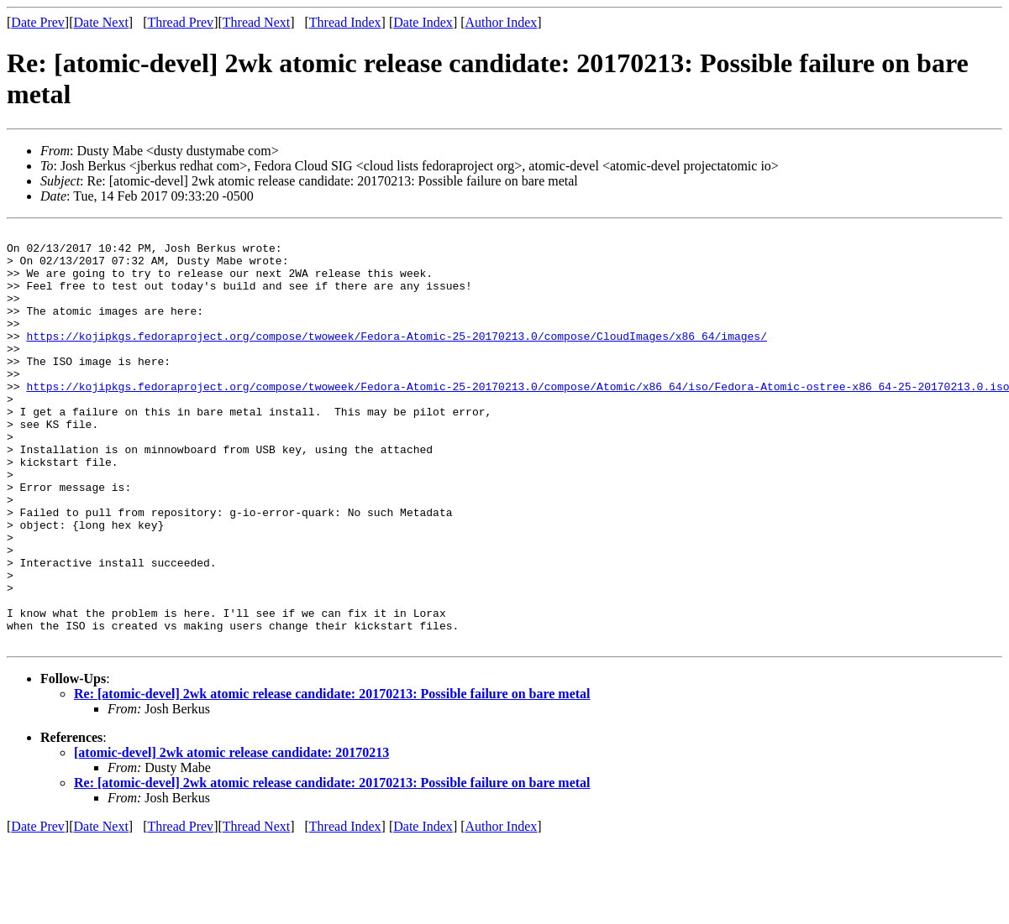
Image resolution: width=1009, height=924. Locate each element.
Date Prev (38, 22)
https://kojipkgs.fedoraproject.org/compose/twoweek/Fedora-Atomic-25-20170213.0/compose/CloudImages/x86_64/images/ (396, 358)
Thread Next (256, 22)
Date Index (423, 22)
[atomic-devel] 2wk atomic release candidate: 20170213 (231, 835)
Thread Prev (180, 22)
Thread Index (345, 22)
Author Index (501, 22)
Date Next (101, 22)
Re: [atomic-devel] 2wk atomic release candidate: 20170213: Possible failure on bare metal (332, 777)
